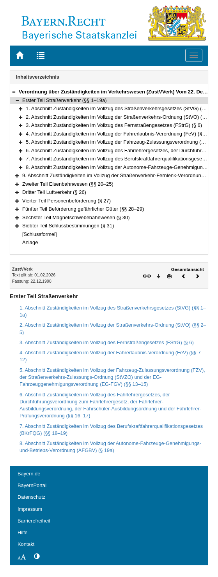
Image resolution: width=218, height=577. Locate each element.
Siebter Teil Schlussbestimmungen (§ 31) (68, 226)
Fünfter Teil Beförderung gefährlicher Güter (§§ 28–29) (83, 209)
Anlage (30, 242)
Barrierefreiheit (34, 521)
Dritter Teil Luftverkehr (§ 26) (54, 192)
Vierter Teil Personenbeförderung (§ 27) (66, 201)
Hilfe (23, 532)
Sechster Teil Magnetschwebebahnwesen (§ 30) (76, 217)
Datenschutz (31, 497)
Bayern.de (29, 474)
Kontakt (26, 544)
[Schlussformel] (39, 234)
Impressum (30, 509)
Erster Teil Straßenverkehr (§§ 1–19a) (64, 100)
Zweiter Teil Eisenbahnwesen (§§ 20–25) (67, 184)
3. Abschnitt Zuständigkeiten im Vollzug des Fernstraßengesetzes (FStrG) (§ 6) (114, 125)
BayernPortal (32, 485)
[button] (14, 92)
